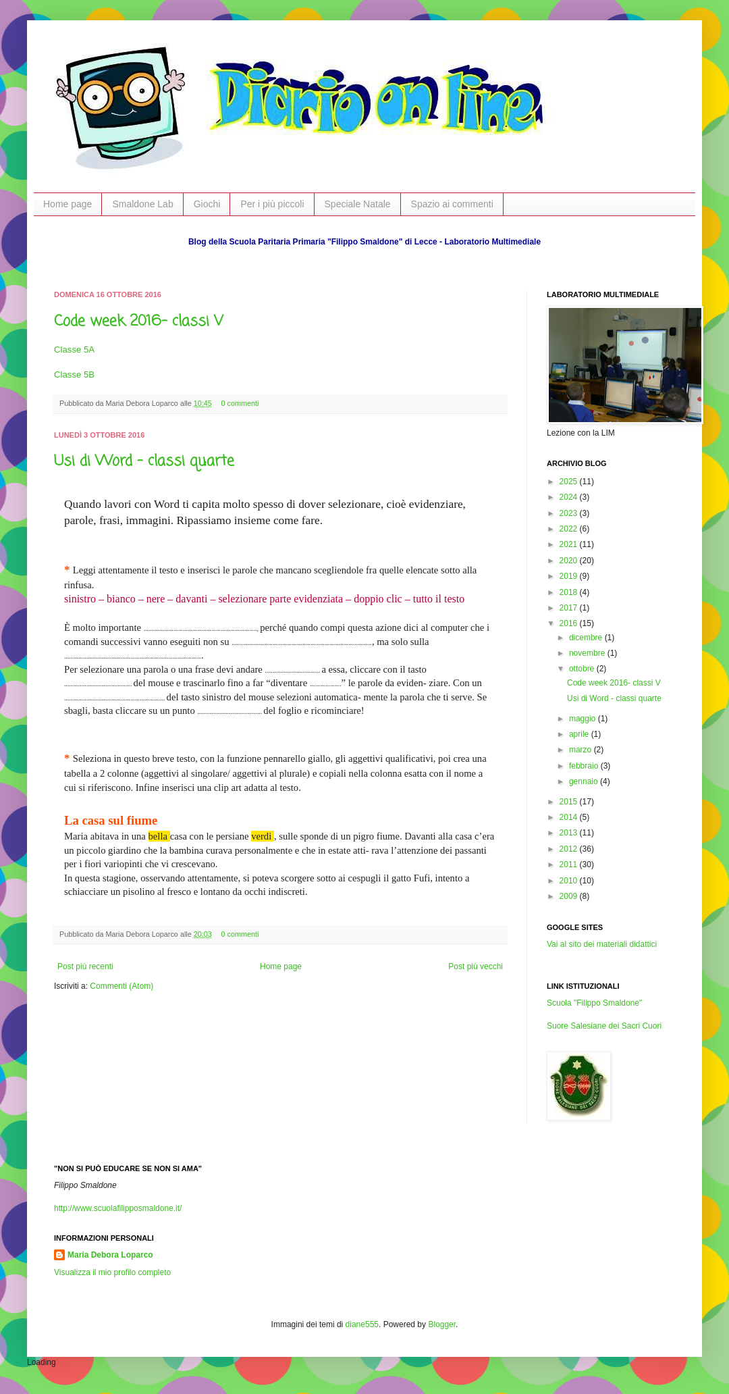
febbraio (585, 766)
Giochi (207, 204)
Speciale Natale (358, 204)
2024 (570, 497)
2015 (570, 801)
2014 (570, 817)
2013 (570, 832)
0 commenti (240, 403)
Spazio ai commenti (452, 204)
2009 (570, 896)
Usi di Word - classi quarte (144, 461)
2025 (570, 481)
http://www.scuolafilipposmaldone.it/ (118, 1208)
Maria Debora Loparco (110, 1255)
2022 (570, 529)
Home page (67, 204)
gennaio (584, 781)
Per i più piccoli (272, 204)
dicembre (587, 637)
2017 (570, 608)
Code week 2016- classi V (138, 321)
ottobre (583, 668)
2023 (570, 513)
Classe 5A (74, 349)
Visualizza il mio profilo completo (112, 1272)
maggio (583, 718)
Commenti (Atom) (121, 986)
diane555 (362, 1324)
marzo (581, 749)
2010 (570, 880)
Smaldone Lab (142, 204)
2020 (570, 560)
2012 (570, 849)
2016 (570, 623)
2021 (570, 544)
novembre (588, 653)
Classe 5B (74, 374)
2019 (570, 576)
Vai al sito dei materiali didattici (602, 944)
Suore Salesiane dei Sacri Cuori (604, 1026)
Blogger (442, 1324)
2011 (570, 864)
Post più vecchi (475, 966)
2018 (570, 592)
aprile (580, 734)
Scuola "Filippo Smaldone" (594, 1003)
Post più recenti (85, 966)
